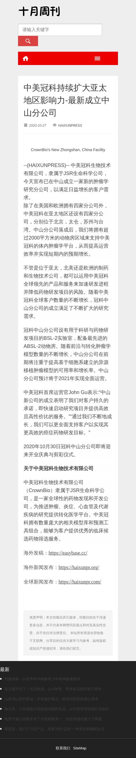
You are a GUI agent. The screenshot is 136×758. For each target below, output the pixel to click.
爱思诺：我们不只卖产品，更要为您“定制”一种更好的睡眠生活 (52, 729)
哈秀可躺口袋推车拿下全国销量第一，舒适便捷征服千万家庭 (51, 719)
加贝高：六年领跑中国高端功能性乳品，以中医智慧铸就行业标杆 (54, 709)
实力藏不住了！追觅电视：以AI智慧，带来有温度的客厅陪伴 (51, 689)
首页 (25, 58)
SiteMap (79, 748)
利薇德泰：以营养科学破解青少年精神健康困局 (40, 679)
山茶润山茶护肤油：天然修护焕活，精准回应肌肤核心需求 (49, 699)
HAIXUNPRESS (70, 126)
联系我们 (63, 748)
